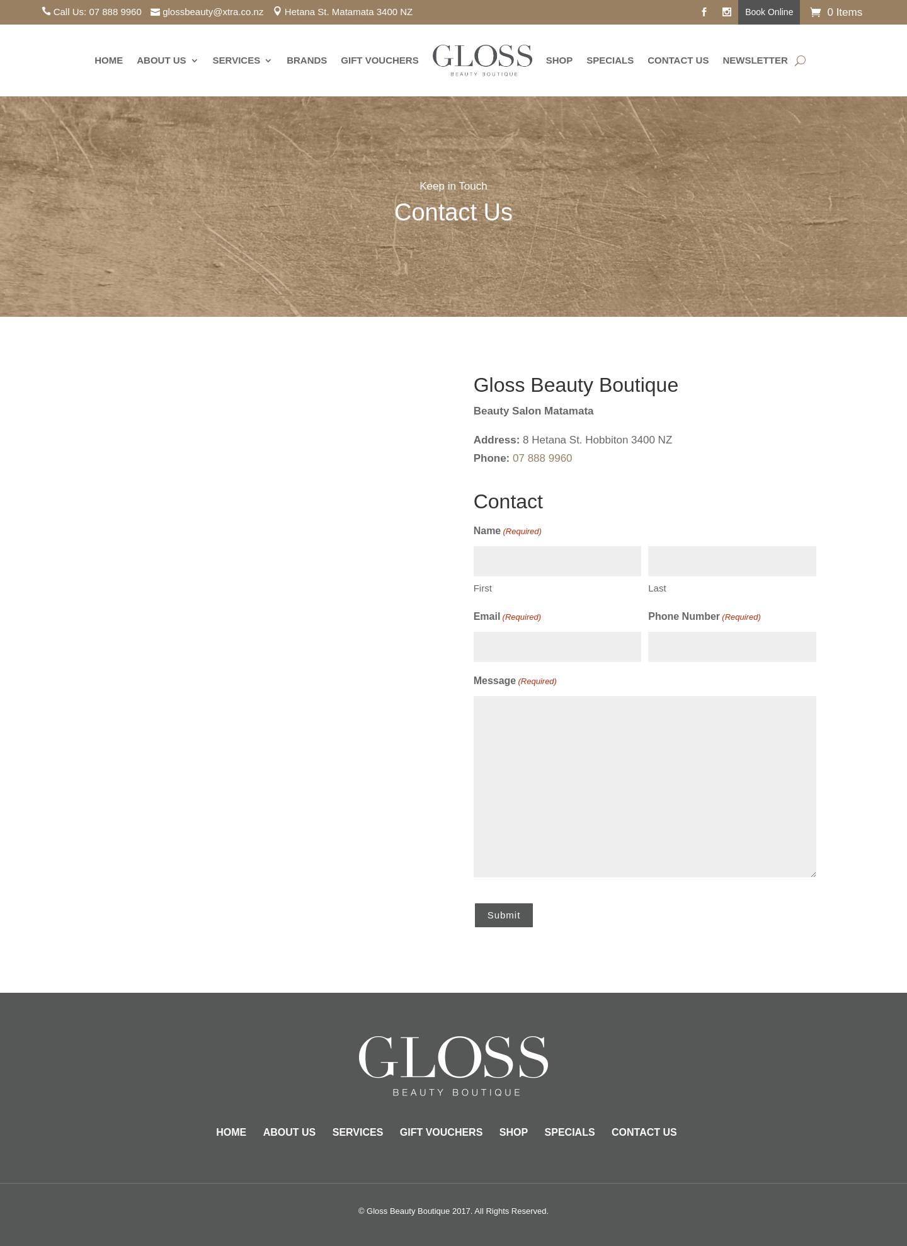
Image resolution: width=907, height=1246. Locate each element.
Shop (559, 60)
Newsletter (754, 60)
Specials (610, 60)
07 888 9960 (115, 11)
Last (657, 588)
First (483, 588)
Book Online (769, 12)
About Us (161, 60)
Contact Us (678, 60)
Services (237, 60)
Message (515, 682)
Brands (307, 60)
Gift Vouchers (379, 60)
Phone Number (704, 618)
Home (108, 60)
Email (507, 618)
